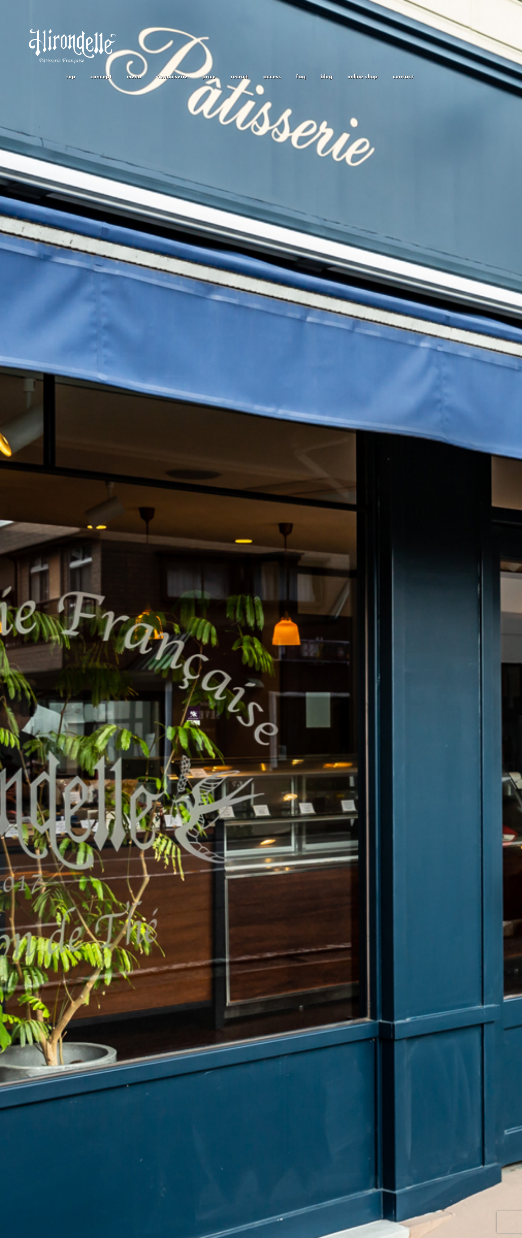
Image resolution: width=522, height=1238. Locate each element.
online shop (362, 77)
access (272, 77)
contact (403, 77)
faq (301, 77)
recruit (239, 77)
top (70, 77)
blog (326, 77)
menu (134, 77)
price (209, 77)
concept (101, 77)
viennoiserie (171, 77)
